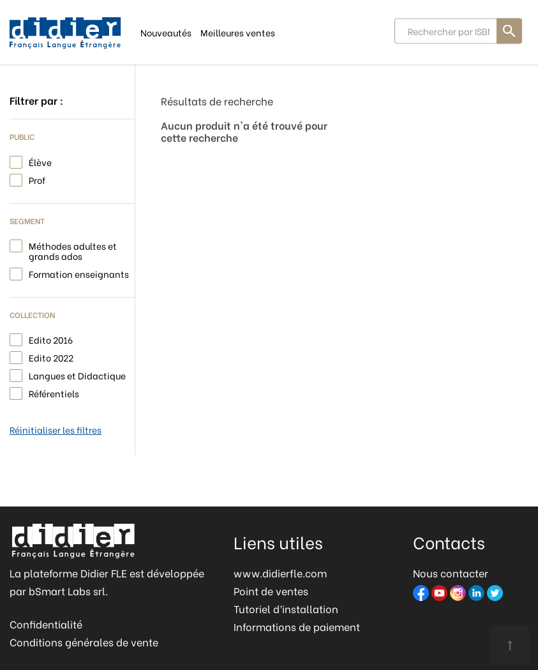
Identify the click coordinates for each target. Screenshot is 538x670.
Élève (40, 161)
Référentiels (54, 392)
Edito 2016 (51, 339)
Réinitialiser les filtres (55, 429)
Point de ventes (271, 590)
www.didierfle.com (280, 572)
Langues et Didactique (77, 375)
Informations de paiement (297, 626)
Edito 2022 (51, 357)
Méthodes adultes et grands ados (73, 250)
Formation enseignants (79, 273)
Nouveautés (165, 31)
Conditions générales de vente (84, 641)
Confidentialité (46, 623)
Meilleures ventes (237, 31)
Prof (37, 179)
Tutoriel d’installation (286, 608)
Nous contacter (450, 572)
